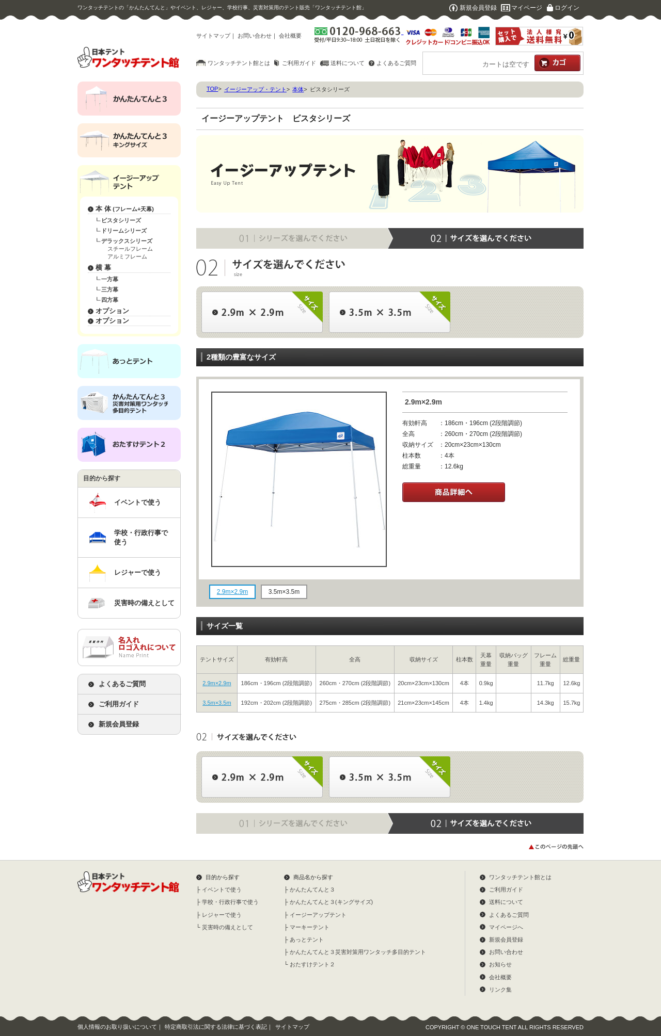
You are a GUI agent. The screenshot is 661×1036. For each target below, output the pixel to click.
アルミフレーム (127, 256)
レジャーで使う (137, 572)
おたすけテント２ (312, 964)
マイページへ (506, 927)
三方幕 (109, 289)
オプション (112, 311)
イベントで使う (137, 502)
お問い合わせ (255, 36)
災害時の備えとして (144, 603)
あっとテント (307, 939)
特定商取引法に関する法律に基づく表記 (216, 1027)
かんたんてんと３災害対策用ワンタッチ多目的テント (358, 952)
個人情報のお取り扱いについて (117, 1027)
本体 (298, 89)
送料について (347, 63)
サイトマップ (213, 36)
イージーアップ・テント (255, 89)
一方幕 (109, 279)
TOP (212, 89)
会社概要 (290, 36)
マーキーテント (309, 927)
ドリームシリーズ (124, 231)
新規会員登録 (478, 7)
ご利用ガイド (299, 63)
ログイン (567, 7)
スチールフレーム (130, 249)
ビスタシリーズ (121, 220)
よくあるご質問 (396, 63)
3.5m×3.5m (216, 703)
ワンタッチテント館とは (239, 63)
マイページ (526, 7)
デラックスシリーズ (126, 241)
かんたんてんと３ (312, 889)
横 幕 (103, 267)
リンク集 (500, 989)
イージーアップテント (318, 915)
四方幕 (109, 300)
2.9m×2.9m (216, 683)
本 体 (125, 209)
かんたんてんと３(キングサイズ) (331, 902)
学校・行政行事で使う (141, 537)
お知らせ (500, 964)
